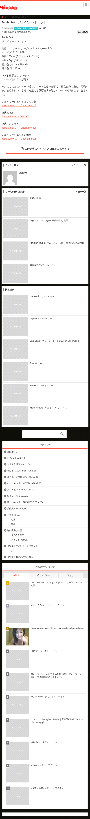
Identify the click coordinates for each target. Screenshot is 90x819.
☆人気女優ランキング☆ (19, 464)
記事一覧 (82, 191)
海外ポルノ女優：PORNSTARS (26, 28)
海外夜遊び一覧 (14, 530)
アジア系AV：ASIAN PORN (20, 489)
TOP (4, 17)
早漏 (13, 524)
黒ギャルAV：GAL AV (17, 496)
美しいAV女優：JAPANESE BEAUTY (25, 502)
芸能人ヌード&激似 (16, 508)
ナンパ (14, 550)
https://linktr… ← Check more (18, 127)
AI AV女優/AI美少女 (16, 458)
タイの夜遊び (17, 535)
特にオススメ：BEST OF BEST (22, 470)
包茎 (13, 519)
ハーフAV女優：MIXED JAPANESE (24, 483)
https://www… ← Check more (18, 105)
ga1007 (42, 28)
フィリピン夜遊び (19, 539)
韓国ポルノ (12, 451)
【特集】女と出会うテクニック (22, 546)
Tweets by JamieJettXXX (15, 116)
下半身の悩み (13, 515)
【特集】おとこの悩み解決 (20, 557)
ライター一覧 (79, 165)
